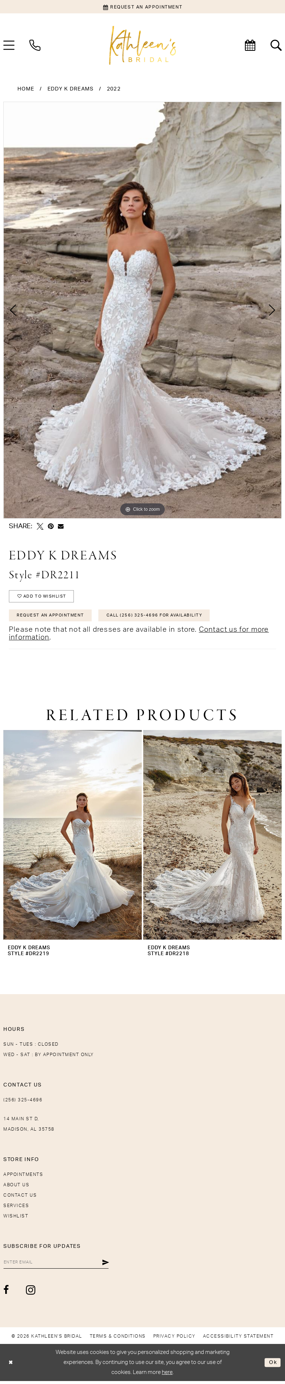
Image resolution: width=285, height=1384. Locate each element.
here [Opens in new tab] (167, 1375)
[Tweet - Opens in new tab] (40, 526)
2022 (114, 89)
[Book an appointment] (142, 6)
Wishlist (15, 1218)
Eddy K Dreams (71, 89)
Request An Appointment (53, 617)
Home (26, 89)
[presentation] (72, 837)
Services (16, 1208)
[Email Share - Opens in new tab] (60, 526)
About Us (16, 1187)
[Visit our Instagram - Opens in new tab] (31, 1293)
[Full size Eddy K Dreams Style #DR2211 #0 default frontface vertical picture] (142, 310)
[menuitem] (35, 45)
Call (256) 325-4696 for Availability (165, 617)
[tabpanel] (142, 310)
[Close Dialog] (11, 1365)
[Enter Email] (59, 1265)
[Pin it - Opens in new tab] (50, 526)
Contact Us (20, 1197)
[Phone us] (35, 45)
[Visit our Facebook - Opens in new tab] (6, 1293)
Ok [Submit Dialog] (272, 1365)
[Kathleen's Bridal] (142, 45)
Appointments (23, 1176)
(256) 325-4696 (22, 1102)
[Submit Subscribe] (111, 1265)
